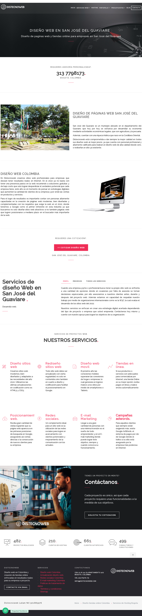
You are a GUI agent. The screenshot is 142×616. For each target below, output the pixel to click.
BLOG (129, 8)
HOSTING (94, 8)
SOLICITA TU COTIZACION (102, 515)
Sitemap (44, 591)
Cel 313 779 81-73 (82, 578)
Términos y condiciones (51, 589)
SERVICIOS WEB (82, 8)
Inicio (73, 8)
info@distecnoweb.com (85, 581)
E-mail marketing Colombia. (52, 580)
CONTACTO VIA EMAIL (17, 587)
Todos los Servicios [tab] (96, 281)
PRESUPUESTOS (117, 8)
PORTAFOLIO (103, 8)
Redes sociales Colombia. (52, 578)
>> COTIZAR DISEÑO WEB (71, 247)
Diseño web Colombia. (50, 572)
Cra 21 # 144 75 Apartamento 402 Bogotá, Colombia (89, 574)
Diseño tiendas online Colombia (96, 603)
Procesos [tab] (77, 281)
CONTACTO (136, 8)
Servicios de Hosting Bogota (125, 603)
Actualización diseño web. (52, 575)
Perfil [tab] (66, 281)
